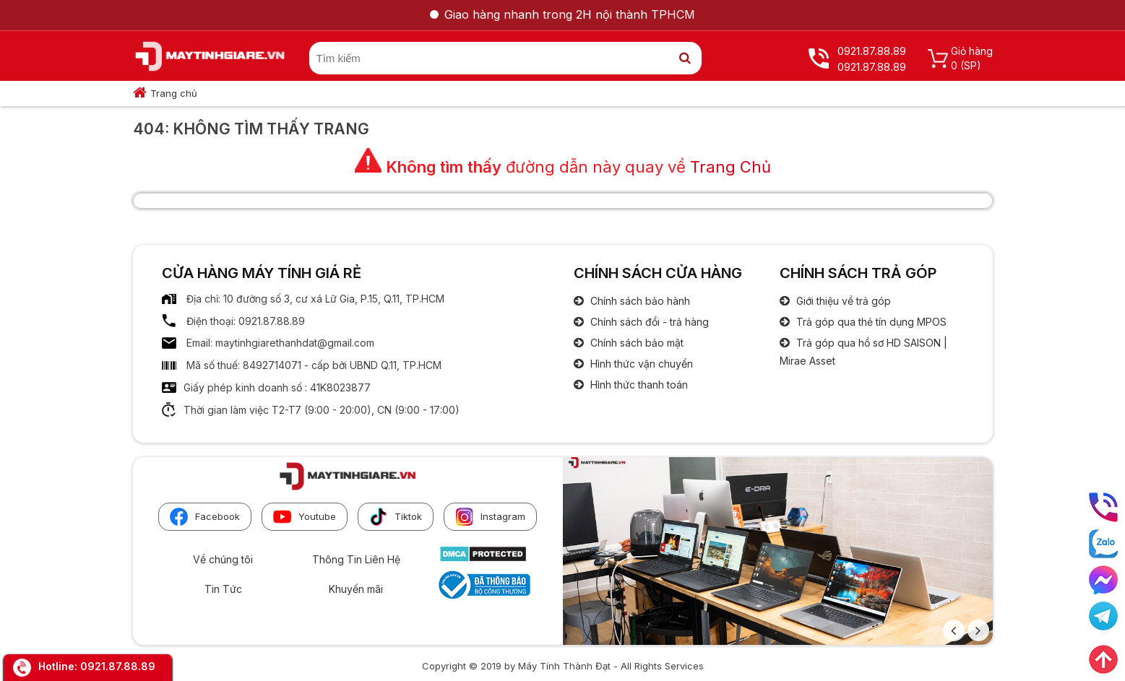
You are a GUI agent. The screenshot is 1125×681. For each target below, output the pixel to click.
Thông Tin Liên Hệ (356, 559)
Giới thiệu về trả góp (842, 301)
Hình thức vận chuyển (640, 363)
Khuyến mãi (356, 589)
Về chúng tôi (223, 559)
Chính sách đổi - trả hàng (648, 322)
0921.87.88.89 (117, 666)
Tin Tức (223, 589)
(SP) (970, 65)
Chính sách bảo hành (638, 301)
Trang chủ (173, 93)
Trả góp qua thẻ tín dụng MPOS (870, 322)
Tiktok (395, 517)
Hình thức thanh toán (637, 384)
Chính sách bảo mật (635, 343)
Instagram (490, 517)
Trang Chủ (730, 166)
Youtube (304, 517)
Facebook (205, 517)
